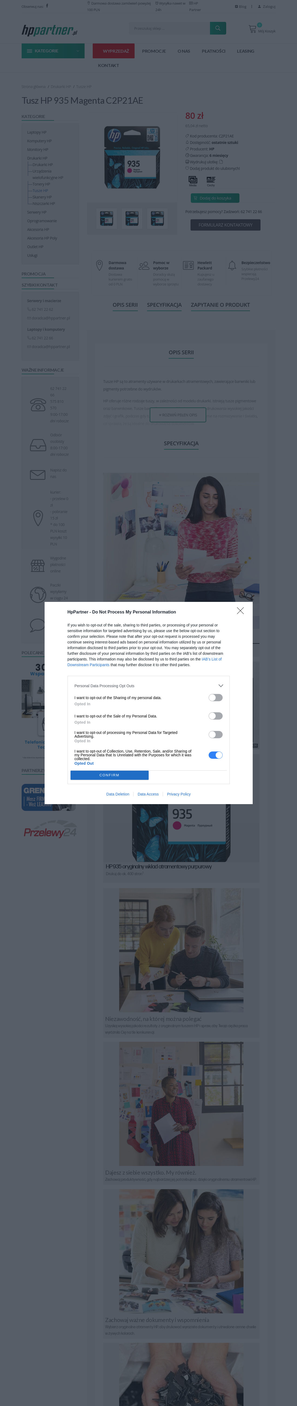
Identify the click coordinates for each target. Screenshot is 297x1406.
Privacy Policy (179, 794)
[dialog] (149, 703)
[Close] (242, 612)
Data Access (148, 794)
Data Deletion (117, 794)
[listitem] (149, 686)
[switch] (216, 697)
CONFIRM (109, 775)
